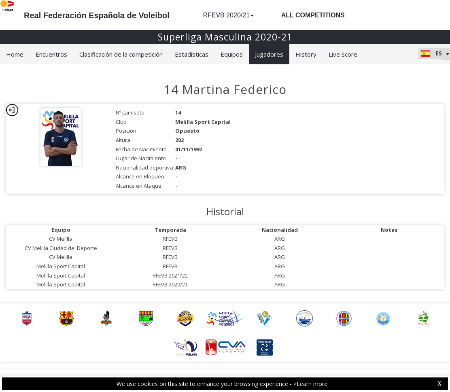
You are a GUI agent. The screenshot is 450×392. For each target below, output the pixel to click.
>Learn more (310, 384)
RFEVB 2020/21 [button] (228, 15)
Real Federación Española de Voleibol (97, 15)
